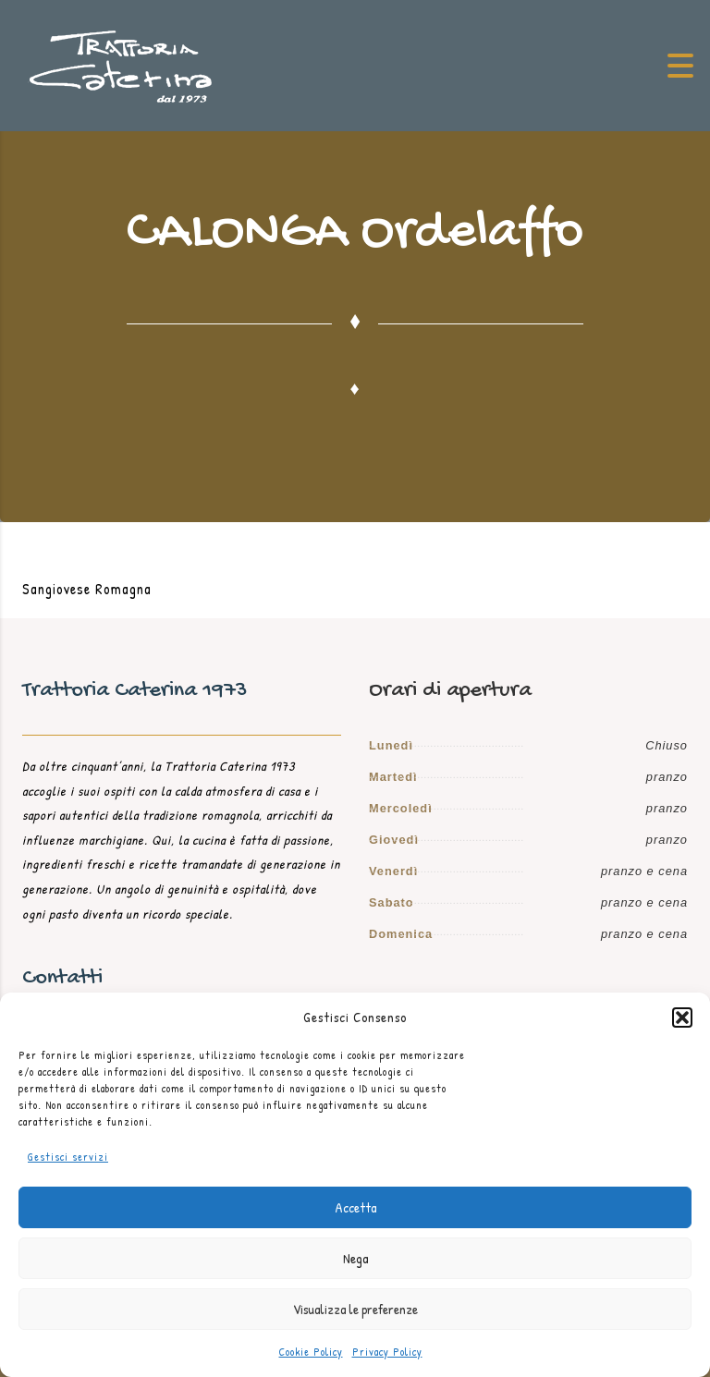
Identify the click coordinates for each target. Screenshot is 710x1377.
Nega (355, 1258)
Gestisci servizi (68, 1156)
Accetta (355, 1207)
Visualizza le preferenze (355, 1309)
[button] (682, 1017)
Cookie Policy (311, 1351)
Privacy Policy (387, 1351)
